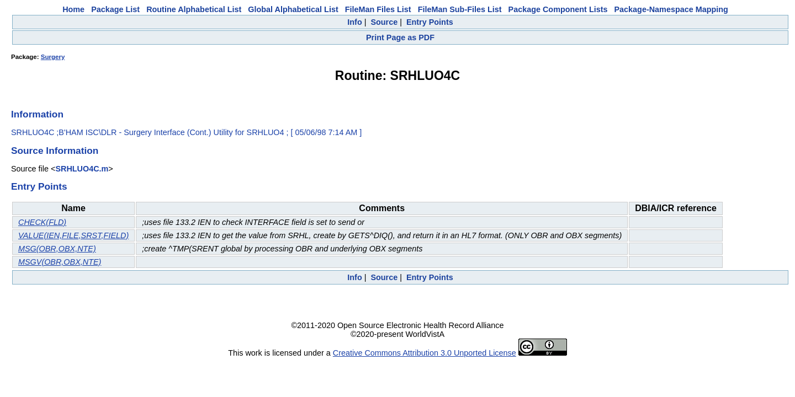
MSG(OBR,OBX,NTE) (57, 248)
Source (384, 22)
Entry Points (429, 22)
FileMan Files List (378, 9)
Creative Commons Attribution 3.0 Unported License (424, 352)
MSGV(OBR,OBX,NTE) (59, 261)
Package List (115, 9)
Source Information (54, 150)
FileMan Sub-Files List (460, 9)
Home (73, 9)
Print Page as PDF (400, 37)
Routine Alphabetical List (193, 9)
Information (37, 114)
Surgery (53, 56)
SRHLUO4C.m (81, 168)
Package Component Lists (558, 9)
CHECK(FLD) (42, 222)
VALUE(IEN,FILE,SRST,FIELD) (73, 235)
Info (354, 22)
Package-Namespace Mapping (671, 9)
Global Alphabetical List (293, 9)
